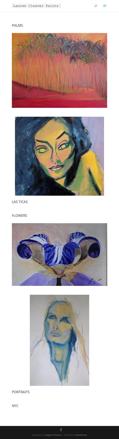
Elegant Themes (53, 435)
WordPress (81, 435)
